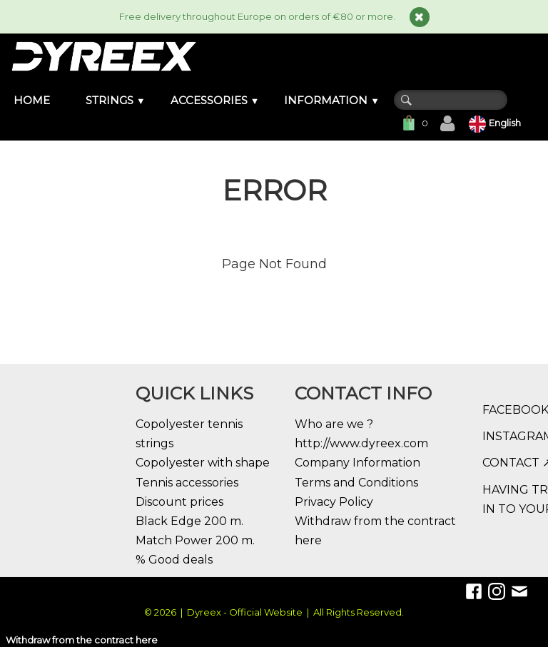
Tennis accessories (187, 482)
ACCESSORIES (215, 100)
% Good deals (174, 559)
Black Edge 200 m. (189, 521)
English (496, 122)
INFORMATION (332, 100)
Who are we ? (334, 424)
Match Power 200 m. (195, 540)
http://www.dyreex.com (361, 443)
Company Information (357, 462)
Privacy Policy (334, 502)
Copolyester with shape (203, 462)
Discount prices (179, 502)
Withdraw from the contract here (82, 640)
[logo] (103, 56)
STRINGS (116, 100)
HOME (32, 100)
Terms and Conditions (356, 482)
